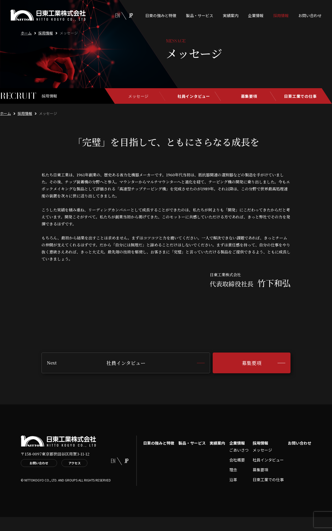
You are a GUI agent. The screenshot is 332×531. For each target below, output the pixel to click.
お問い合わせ (310, 15)
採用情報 (281, 15)
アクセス (74, 463)
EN (117, 15)
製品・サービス (199, 15)
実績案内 (230, 15)
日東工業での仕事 (300, 96)
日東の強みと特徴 (160, 15)
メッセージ (138, 96)
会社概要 (237, 460)
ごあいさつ (239, 450)
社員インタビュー (193, 96)
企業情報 (256, 15)
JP (131, 15)
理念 (233, 469)
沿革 (233, 479)
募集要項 (249, 96)
